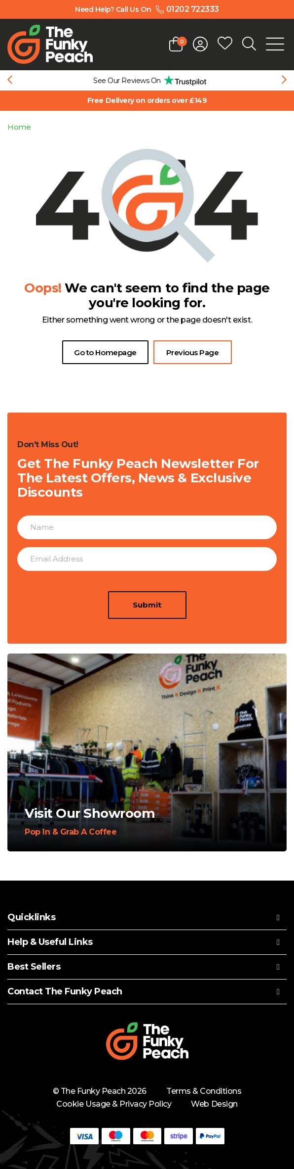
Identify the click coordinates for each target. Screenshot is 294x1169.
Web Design (214, 1104)
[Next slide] (284, 80)
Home (19, 127)
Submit (147, 609)
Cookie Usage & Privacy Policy (113, 1104)
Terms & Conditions (203, 1091)
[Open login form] (200, 44)
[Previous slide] (9, 80)
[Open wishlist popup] (225, 44)
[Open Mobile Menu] (275, 44)
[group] (147, 80)
